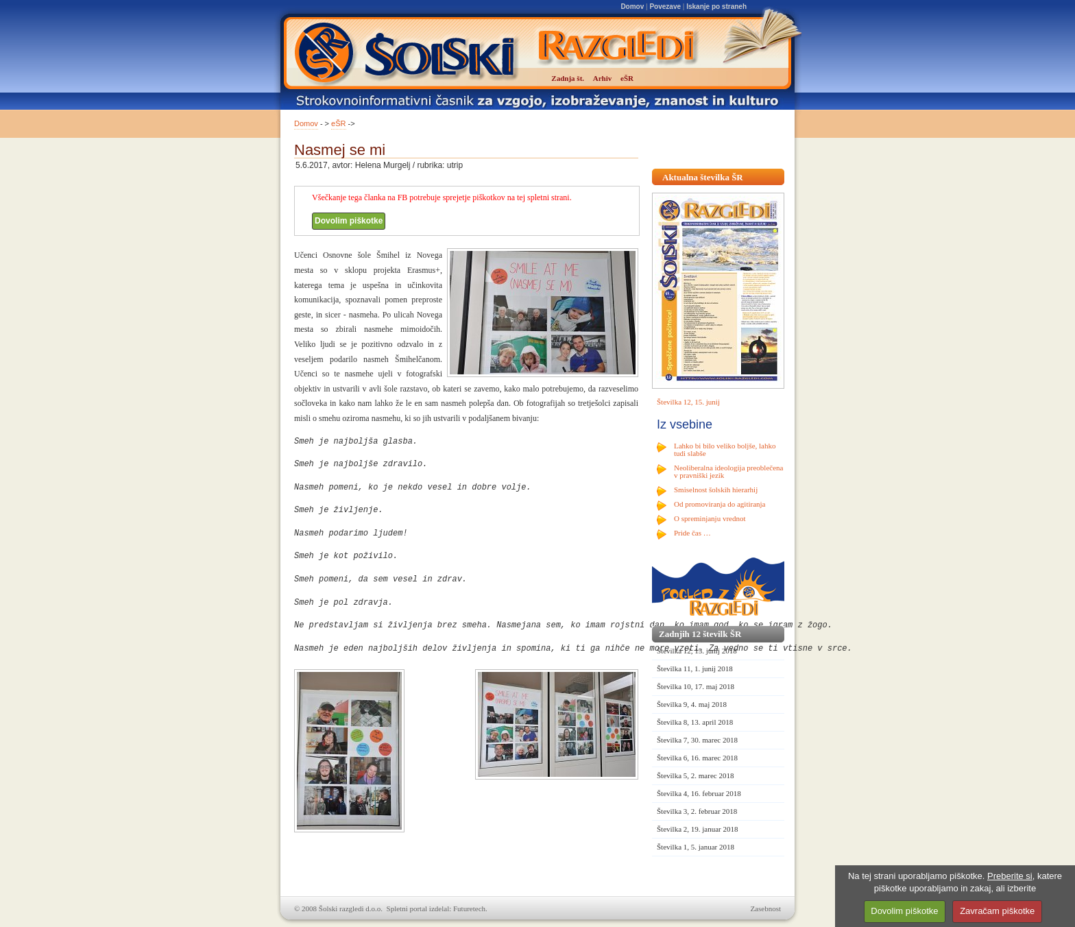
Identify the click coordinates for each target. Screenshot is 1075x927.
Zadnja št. (567, 78)
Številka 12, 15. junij (688, 402)
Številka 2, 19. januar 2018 (697, 829)
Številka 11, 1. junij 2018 (695, 668)
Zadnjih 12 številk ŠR (700, 634)
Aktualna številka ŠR (702, 177)
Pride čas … (692, 533)
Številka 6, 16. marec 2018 (697, 758)
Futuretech (469, 908)
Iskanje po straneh (716, 6)
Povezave (665, 6)
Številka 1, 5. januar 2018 (695, 847)
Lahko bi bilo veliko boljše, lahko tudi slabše (724, 449)
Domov (632, 6)
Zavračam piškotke (997, 911)
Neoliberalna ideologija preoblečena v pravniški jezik (728, 471)
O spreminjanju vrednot (709, 518)
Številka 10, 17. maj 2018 (695, 686)
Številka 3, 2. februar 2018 (697, 811)
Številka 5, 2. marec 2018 (695, 775)
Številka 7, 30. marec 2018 (697, 740)
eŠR (338, 123)
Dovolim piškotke (349, 221)
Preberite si (1009, 876)
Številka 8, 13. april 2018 (695, 722)
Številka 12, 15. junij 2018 (697, 651)
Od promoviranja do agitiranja (720, 504)
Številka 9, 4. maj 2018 (692, 704)
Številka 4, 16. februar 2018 (699, 793)
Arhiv (602, 78)
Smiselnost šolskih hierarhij (716, 489)
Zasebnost (765, 908)
